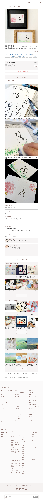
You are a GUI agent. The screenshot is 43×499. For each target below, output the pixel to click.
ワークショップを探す (13, 485)
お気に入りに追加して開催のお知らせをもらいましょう (25, 74)
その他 (30, 420)
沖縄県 (33, 459)
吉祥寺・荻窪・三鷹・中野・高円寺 (15, 436)
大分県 (33, 455)
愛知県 (23, 459)
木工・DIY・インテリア (33, 400)
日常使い (30, 54)
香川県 (33, 442)
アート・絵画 (17, 418)
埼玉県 (23, 437)
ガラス (16, 420)
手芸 (16, 400)
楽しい (13, 56)
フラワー (2, 400)
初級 (26, 54)
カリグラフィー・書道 (19, 392)
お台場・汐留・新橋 (14, 449)
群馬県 (23, 435)
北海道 (2, 434)
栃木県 (23, 433)
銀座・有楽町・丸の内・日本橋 (16, 445)
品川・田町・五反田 (14, 438)
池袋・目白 (13, 468)
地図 (36, 66)
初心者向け (21, 54)
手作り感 (16, 54)
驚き (16, 56)
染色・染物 (31, 392)
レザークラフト (18, 414)
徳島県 (33, 440)
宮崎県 (33, 457)
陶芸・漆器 (31, 390)
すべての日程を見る (21, 77)
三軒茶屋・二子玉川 (14, 433)
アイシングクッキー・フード (35, 406)
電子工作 (30, 402)
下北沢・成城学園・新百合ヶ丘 (16, 458)
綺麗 (6, 54)
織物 (30, 394)
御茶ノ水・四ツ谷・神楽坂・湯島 (15, 466)
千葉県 (23, 439)
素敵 (20, 56)
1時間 (24, 56)
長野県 (23, 453)
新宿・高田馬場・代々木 (15, 463)
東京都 (12, 431)
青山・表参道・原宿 (14, 442)
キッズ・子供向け (32, 404)
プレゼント (7, 56)
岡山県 (33, 434)
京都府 (23, 467)
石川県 (23, 449)
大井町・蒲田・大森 (14, 454)
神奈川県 (23, 441)
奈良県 (23, 473)
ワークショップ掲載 (33, 485)
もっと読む (35, 51)
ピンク (31, 56)
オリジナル (11, 54)
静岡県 (23, 457)
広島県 (33, 436)
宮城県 (2, 436)
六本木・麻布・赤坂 (14, 440)
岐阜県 (23, 455)
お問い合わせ (26, 485)
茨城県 (23, 431)
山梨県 (23, 451)
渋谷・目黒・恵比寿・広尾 (16, 472)
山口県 (33, 438)
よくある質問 (21, 485)
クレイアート (17, 390)
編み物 (30, 414)
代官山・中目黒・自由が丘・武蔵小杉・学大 (15, 452)
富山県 (23, 447)
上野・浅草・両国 (14, 470)
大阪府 (23, 469)
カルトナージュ (32, 412)
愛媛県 (33, 444)
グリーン (35, 56)
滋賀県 (23, 465)
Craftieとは (6, 485)
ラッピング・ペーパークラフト (21, 416)
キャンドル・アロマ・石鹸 (6, 390)
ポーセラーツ (3, 421)
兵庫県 (23, 471)
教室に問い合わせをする (21, 259)
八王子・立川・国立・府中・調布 (15, 461)
